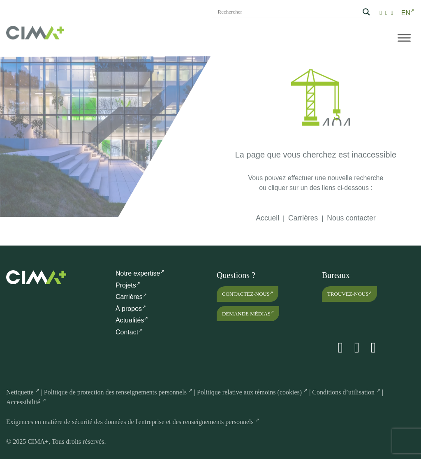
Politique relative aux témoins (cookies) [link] (252, 392)
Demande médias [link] (248, 313)
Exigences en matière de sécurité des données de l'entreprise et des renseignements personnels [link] (132, 421)
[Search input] (288, 12)
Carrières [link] (303, 218)
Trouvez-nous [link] (349, 293)
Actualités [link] (132, 320)
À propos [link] (131, 308)
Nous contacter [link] (351, 218)
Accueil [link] (267, 218)
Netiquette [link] (22, 392)
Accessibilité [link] (26, 402)
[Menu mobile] (404, 38)
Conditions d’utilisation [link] (346, 392)
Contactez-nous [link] (247, 293)
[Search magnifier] (366, 12)
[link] (381, 12)
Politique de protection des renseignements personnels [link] (118, 392)
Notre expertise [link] (140, 273)
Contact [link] (129, 332)
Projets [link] (128, 285)
